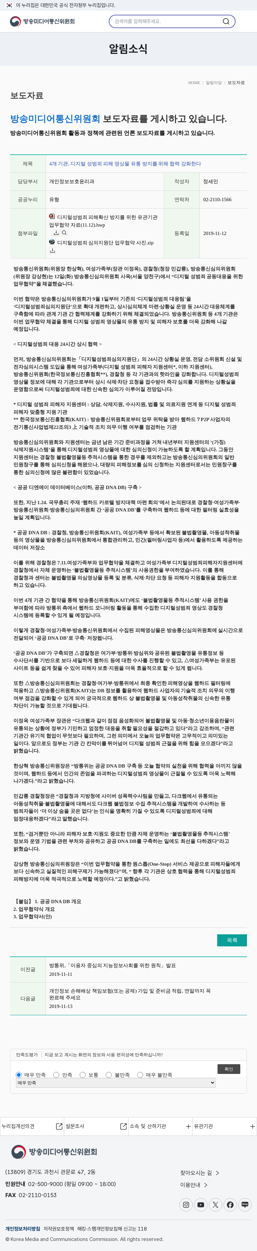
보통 (93, 1075)
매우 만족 (35, 1075)
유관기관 (203, 1126)
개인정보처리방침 (22, 1229)
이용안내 (194, 1185)
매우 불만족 (159, 1075)
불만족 (122, 1075)
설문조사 (75, 1126)
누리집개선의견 (18, 1126)
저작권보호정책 (59, 1229)
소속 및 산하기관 (148, 1126)
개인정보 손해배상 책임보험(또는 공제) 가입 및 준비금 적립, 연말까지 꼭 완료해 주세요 (130, 994)
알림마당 (214, 82)
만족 (67, 1075)
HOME (194, 82)
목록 (232, 940)
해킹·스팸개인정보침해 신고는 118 (112, 1229)
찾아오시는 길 (200, 1173)
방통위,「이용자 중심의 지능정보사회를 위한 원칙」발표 (112, 965)
